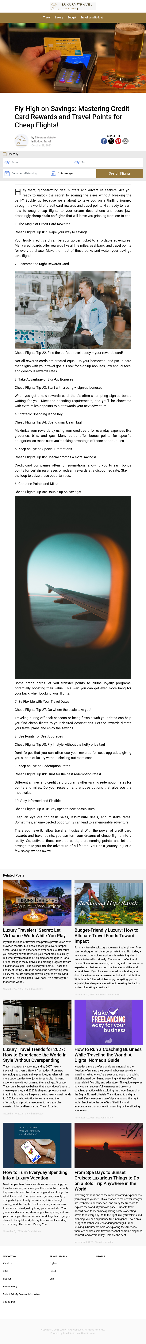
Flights (53, 1263)
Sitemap (7, 1278)
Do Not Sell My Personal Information (21, 1294)
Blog (5, 1271)
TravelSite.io (69, 1333)
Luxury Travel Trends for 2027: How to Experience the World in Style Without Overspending (35, 1055)
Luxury (59, 17)
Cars (52, 1278)
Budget (71, 17)
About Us (7, 1263)
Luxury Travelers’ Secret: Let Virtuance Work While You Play (34, 933)
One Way (10, 154)
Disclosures (9, 1302)
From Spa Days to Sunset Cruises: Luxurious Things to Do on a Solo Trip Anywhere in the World (107, 1180)
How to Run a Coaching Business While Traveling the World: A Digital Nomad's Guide (108, 1055)
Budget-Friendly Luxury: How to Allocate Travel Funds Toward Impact (106, 936)
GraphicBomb (88, 1333)
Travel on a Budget (92, 17)
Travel (46, 17)
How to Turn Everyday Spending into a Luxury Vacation (35, 1175)
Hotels (53, 1271)
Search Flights (120, 173)
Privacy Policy (10, 1286)
